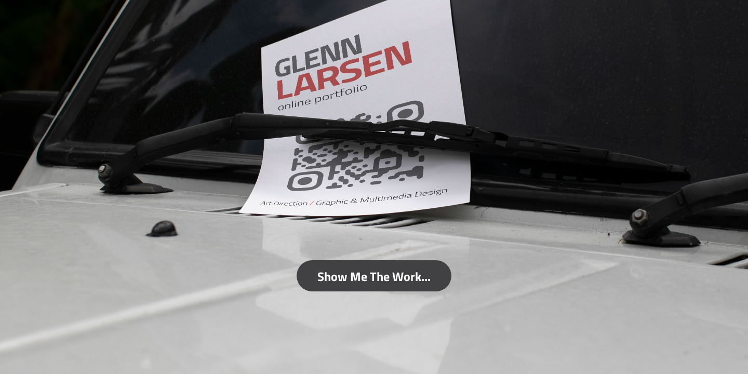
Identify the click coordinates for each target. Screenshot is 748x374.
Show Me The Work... (374, 276)
